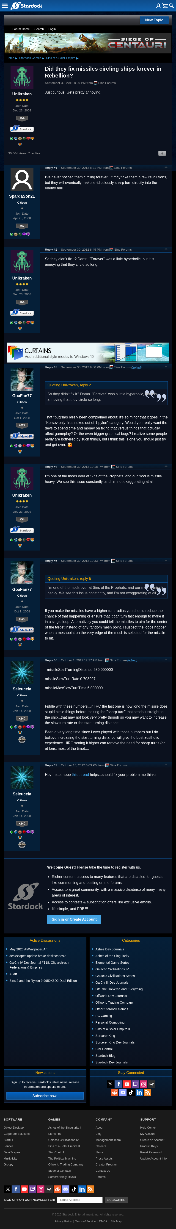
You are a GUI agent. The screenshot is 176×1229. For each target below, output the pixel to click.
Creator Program (106, 1164)
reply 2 (85, 385)
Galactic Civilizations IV (63, 1140)
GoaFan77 (22, 395)
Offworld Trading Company (65, 1164)
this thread (80, 775)
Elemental (54, 1133)
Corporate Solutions (17, 1133)
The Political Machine (62, 1158)
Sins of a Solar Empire (60, 58)
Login (52, 29)
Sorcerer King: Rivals (62, 1177)
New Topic (154, 20)
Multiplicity (10, 1158)
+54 (22, 118)
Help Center (148, 1127)
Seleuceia (22, 689)
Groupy (8, 1164)
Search (39, 29)
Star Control (56, 1152)
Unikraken (22, 94)
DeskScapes (12, 1152)
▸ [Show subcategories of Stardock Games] (43, 58)
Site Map (116, 1221)
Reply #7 (51, 765)
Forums (100, 1177)
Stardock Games (30, 58)
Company (104, 1119)
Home (10, 58)
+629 (22, 425)
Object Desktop (14, 1127)
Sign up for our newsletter (29, 1199)
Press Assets (104, 1158)
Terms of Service (85, 1221)
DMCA (103, 1221)
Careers (101, 1146)
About (99, 1127)
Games (54, 1119)
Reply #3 (51, 367)
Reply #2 (51, 249)
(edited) (137, 367)
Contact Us (103, 1170)
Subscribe (116, 1199)
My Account (147, 1133)
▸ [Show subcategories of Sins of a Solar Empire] (77, 58)
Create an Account (152, 1140)
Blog (99, 1133)
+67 (22, 225)
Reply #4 (51, 466)
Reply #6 (51, 660)
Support (148, 1119)
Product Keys (149, 1146)
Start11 (8, 1140)
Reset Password (151, 1152)
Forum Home (21, 29)
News (99, 1152)
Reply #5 (51, 560)
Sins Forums (105, 83)
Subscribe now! (45, 1096)
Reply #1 (51, 167)
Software (13, 1119)
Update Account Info (153, 1158)
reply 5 (85, 579)
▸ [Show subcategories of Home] (16, 58)
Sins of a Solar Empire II (64, 1146)
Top (166, 167)
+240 (22, 718)
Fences (8, 1146)
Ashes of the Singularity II (65, 1127)
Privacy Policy (63, 1221)
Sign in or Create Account (74, 919)
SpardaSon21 (22, 196)
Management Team (108, 1140)
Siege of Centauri (59, 1170)
